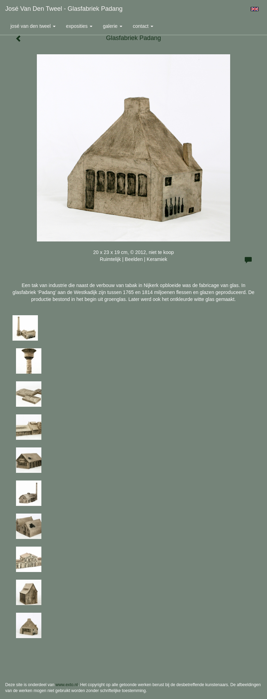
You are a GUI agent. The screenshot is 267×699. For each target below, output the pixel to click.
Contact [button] (143, 26)
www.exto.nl (67, 684)
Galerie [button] (112, 26)
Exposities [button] (79, 26)
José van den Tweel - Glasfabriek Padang (64, 8)
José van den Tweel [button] (33, 26)
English (255, 9)
